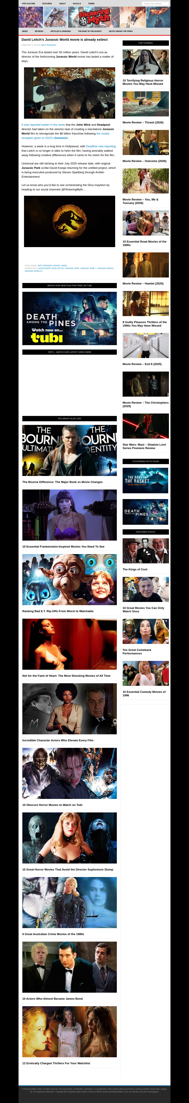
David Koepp (44, 268)
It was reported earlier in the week (43, 124)
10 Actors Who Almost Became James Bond (52, 998)
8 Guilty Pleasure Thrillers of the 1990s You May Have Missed (145, 324)
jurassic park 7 (88, 268)
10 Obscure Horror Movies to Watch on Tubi (52, 805)
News (64, 266)
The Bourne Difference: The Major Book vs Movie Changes (62, 482)
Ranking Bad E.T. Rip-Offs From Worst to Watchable (58, 611)
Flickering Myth (94, 17)
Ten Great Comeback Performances (137, 651)
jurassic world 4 (33, 271)
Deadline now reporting (101, 146)
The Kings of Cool (135, 569)
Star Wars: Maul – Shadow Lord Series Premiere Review (144, 446)
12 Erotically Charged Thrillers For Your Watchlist (56, 1063)
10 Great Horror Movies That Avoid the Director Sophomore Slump (67, 869)
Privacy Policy (117, 1092)
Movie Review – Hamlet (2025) (143, 283)
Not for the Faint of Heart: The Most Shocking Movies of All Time (66, 675)
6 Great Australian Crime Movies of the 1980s (53, 934)
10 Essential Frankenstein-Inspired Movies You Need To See (63, 546)
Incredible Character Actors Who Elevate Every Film (57, 740)
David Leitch (57, 268)
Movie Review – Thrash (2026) (143, 122)
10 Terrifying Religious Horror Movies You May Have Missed (143, 82)
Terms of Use (101, 1092)
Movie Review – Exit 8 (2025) (142, 364)
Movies (56, 266)
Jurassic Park (72, 268)
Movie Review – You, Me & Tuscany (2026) (140, 201)
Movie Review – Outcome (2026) (144, 161)
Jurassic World (105, 268)
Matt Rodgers (45, 266)
